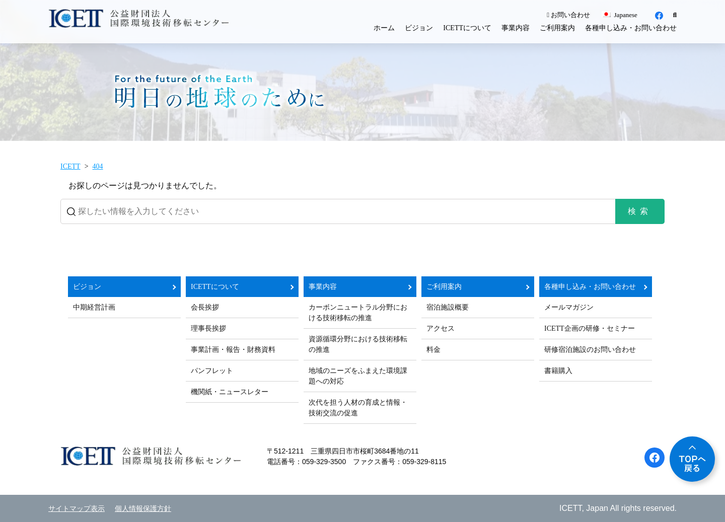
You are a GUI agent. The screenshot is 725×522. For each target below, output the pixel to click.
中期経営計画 (94, 307)
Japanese (619, 15)
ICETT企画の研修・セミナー (589, 328)
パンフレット (212, 371)
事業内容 (515, 28)
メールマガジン (569, 307)
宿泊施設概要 (447, 307)
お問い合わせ (568, 15)
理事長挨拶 (208, 328)
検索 (640, 211)
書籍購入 (558, 371)
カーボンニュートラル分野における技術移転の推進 (358, 313)
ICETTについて (467, 28)
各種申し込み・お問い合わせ (631, 28)
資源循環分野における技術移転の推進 (358, 344)
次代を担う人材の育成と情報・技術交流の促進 (358, 408)
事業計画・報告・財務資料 (233, 349)
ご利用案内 (557, 28)
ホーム (384, 28)
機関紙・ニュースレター (229, 392)
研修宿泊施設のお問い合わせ (590, 349)
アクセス (440, 328)
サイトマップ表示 (76, 508)
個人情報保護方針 (143, 508)
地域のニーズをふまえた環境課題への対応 (358, 376)
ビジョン (419, 28)
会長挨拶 (205, 307)
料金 (433, 349)
